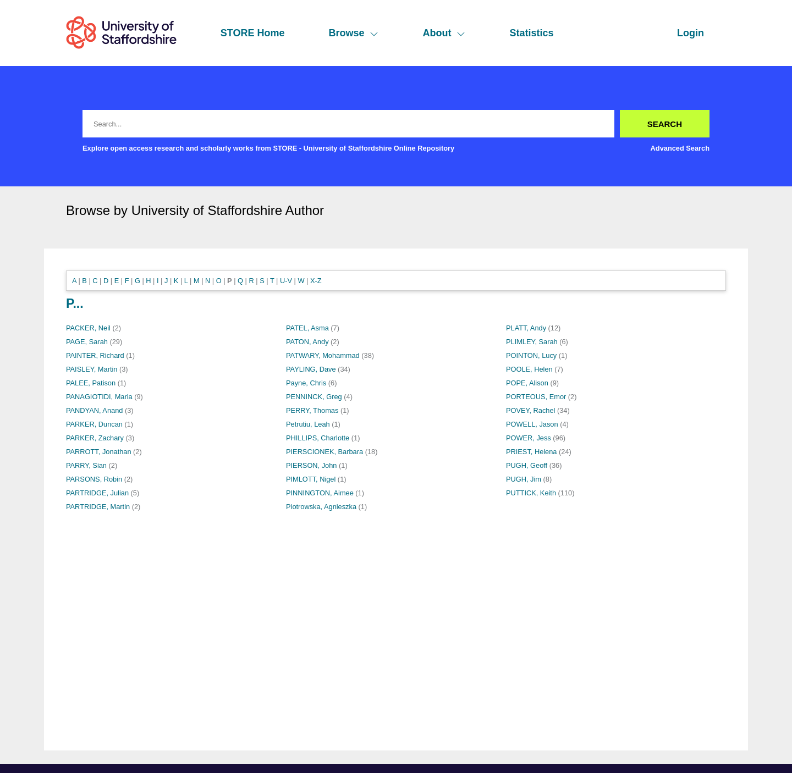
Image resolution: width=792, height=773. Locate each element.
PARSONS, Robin (94, 479)
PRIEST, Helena (531, 452)
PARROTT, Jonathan (98, 452)
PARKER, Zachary (95, 438)
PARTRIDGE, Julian (97, 493)
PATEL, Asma (307, 328)
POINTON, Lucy (531, 355)
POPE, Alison (527, 383)
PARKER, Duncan (94, 424)
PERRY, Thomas (312, 410)
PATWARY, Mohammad (323, 355)
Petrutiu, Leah (308, 424)
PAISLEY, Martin (91, 369)
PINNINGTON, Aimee (320, 493)
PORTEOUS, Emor (536, 397)
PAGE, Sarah (87, 342)
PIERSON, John (311, 465)
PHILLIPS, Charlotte (317, 438)
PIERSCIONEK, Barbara (324, 452)
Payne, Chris (306, 383)
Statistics (531, 32)
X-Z (316, 281)
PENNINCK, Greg (314, 397)
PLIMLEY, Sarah (532, 342)
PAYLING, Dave (311, 369)
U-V (286, 281)
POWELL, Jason (532, 424)
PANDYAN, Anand (94, 410)
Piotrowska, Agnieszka (321, 507)
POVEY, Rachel (530, 410)
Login (690, 32)
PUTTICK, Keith (531, 493)
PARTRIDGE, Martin (98, 507)
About (443, 32)
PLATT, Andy (526, 328)
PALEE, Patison (91, 383)
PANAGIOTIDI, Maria (99, 397)
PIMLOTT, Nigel (311, 479)
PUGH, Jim (523, 479)
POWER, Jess (528, 438)
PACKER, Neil (88, 328)
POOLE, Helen (529, 369)
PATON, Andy (307, 342)
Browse (353, 32)
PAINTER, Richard (95, 355)
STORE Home (253, 32)
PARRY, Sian (86, 465)
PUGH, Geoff (526, 465)
